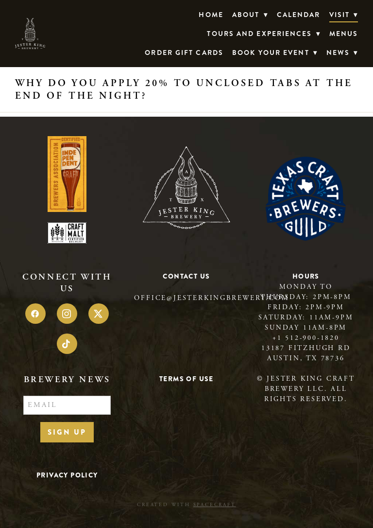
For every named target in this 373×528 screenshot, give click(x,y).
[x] (98, 313)
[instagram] (67, 313)
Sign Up (67, 432)
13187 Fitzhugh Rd (306, 348)
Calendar (299, 14)
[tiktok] (67, 344)
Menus (343, 33)
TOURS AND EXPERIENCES (263, 33)
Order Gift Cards (184, 52)
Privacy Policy (67, 475)
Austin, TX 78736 (306, 358)
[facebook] (35, 313)
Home (211, 14)
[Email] (67, 405)
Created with (186, 505)
